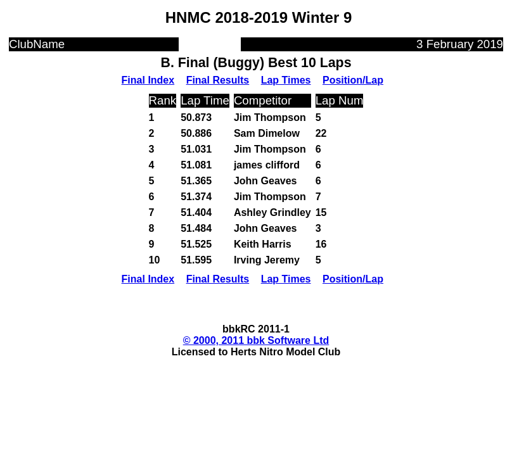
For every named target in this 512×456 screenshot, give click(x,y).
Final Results (218, 80)
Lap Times (286, 80)
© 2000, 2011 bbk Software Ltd (256, 340)
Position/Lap (353, 80)
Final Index (148, 80)
